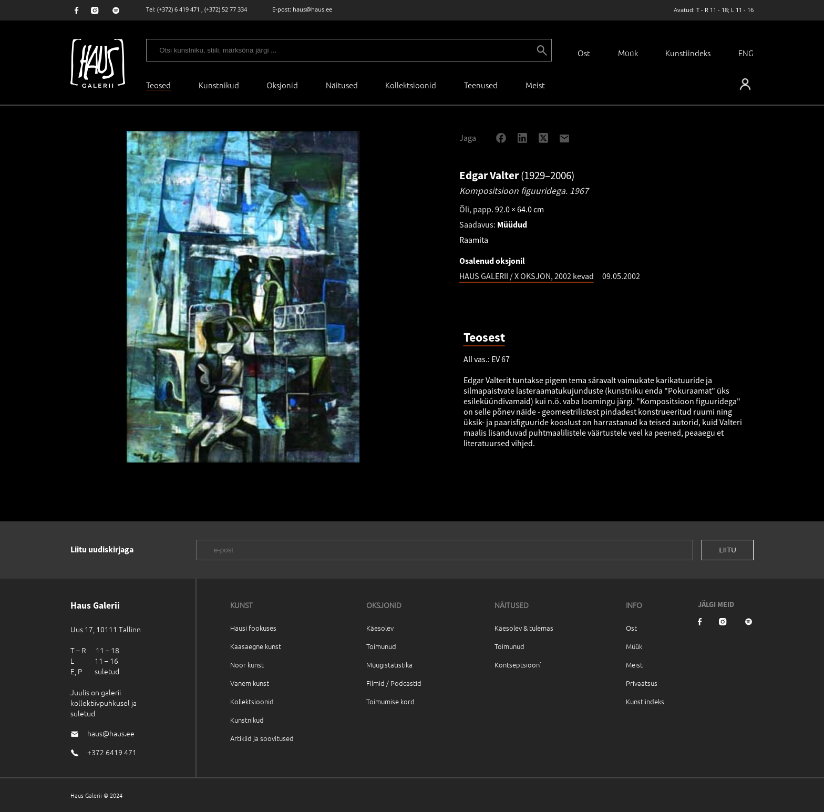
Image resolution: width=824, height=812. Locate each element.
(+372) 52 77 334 (225, 9)
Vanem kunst (249, 683)
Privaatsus (641, 683)
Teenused (481, 84)
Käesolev (380, 628)
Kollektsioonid (410, 84)
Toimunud (381, 646)
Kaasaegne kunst (255, 646)
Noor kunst (247, 665)
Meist (634, 665)
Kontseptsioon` (518, 665)
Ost (584, 52)
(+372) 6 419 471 (178, 9)
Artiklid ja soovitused (262, 738)
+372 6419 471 (112, 752)
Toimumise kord (390, 701)
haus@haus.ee (312, 9)
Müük (628, 52)
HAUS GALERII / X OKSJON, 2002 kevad (526, 276)
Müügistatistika (389, 665)
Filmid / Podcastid (393, 683)
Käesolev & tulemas (524, 628)
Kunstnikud (219, 84)
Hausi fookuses (253, 628)
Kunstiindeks (687, 52)
